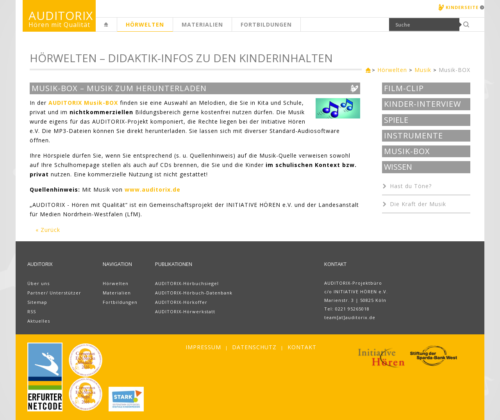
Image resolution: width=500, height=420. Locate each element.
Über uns (38, 283)
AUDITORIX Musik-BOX (83, 102)
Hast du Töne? (411, 186)
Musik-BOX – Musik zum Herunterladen (119, 88)
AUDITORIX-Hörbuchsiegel (187, 283)
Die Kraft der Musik (418, 204)
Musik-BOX (454, 70)
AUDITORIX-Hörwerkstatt (185, 311)
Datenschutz (254, 347)
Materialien (202, 24)
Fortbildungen (266, 24)
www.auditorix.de (152, 189)
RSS (31, 311)
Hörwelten (145, 24)
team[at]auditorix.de (349, 317)
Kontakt (302, 347)
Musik (422, 70)
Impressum (203, 347)
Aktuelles (38, 321)
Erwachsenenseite (116, 29)
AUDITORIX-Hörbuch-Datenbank (193, 293)
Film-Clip (404, 88)
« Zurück (48, 229)
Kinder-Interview (422, 104)
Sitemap (37, 302)
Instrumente (413, 135)
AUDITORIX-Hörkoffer (181, 302)
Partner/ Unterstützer (54, 293)
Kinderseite (462, 7)
